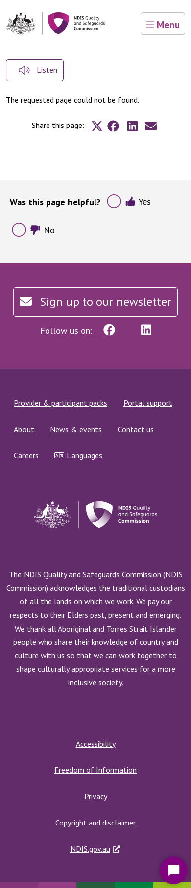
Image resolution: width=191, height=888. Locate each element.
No (42, 230)
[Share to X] (97, 126)
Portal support (147, 403)
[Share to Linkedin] (132, 126)
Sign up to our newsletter (95, 301)
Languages (78, 455)
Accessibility (96, 744)
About (24, 429)
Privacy (95, 796)
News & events (76, 429)
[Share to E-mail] (151, 126)
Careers (26, 455)
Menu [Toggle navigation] (163, 24)
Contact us (136, 429)
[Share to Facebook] (113, 126)
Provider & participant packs (60, 403)
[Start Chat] (173, 870)
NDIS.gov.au (90, 849)
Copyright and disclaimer (95, 822)
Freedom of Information (95, 770)
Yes (138, 201)
